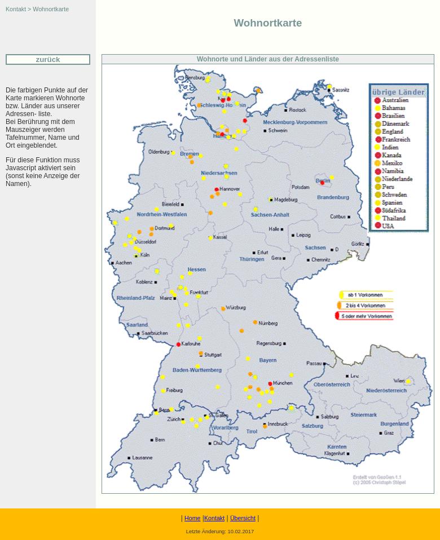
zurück (48, 59)
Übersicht (243, 518)
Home (192, 518)
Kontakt (214, 518)
